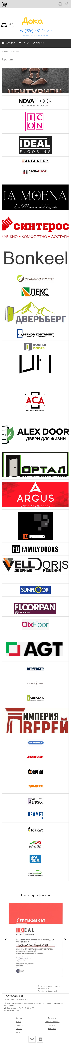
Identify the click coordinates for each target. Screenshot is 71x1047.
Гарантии (52, 1018)
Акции (52, 1025)
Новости (19, 1025)
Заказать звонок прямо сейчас (35, 35)
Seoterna (51, 991)
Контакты (52, 1028)
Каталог (8, 43)
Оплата (19, 1028)
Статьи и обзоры (52, 1021)
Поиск (38, 43)
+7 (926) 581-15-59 (35, 31)
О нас (18, 1021)
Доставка (19, 1032)
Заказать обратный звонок (17, 999)
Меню (24, 43)
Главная (18, 1018)
